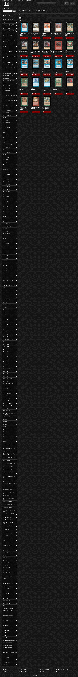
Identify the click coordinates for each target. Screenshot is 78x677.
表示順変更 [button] (50, 18)
